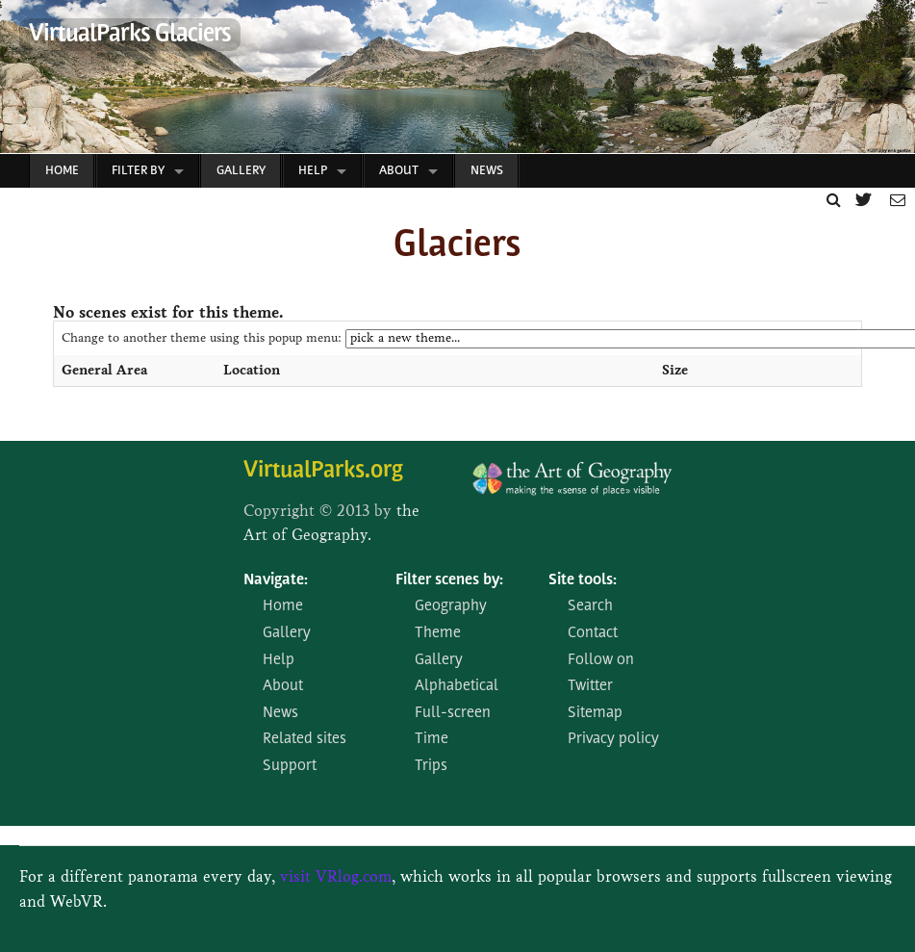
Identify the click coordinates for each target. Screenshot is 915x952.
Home (62, 171)
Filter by (138, 171)
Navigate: (275, 580)
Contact (593, 633)
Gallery (241, 171)
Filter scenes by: (449, 580)
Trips (431, 766)
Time (431, 739)
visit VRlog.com (336, 876)
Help (312, 171)
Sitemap (595, 713)
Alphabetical (456, 686)
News (486, 171)
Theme (438, 633)
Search (590, 606)
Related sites (304, 739)
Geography (451, 606)
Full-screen (453, 713)
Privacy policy (613, 739)
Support (290, 766)
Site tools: (582, 580)
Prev (15, 81)
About (399, 171)
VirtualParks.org (323, 471)
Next (890, 81)
